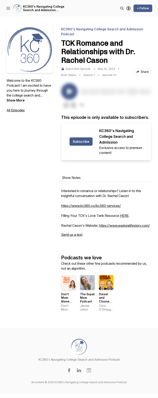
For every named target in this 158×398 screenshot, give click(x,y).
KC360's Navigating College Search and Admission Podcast (43, 8)
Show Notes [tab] (71, 178)
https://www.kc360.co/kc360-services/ (91, 206)
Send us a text (71, 235)
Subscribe (81, 141)
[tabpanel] (106, 214)
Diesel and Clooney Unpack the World (106, 301)
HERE (124, 216)
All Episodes (16, 110)
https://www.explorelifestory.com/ (124, 225)
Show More (16, 100)
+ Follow (143, 8)
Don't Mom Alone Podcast (67, 299)
